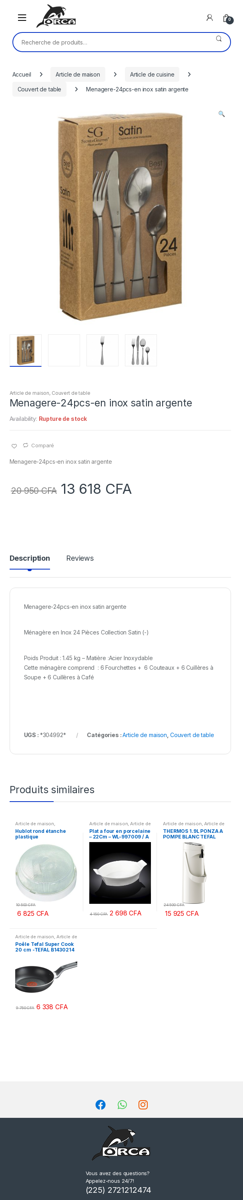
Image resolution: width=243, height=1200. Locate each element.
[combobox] (110, 42)
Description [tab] (30, 558)
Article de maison (78, 74)
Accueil (21, 74)
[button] (221, 114)
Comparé (42, 445)
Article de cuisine (152, 74)
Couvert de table (40, 89)
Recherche (218, 42)
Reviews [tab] (80, 558)
